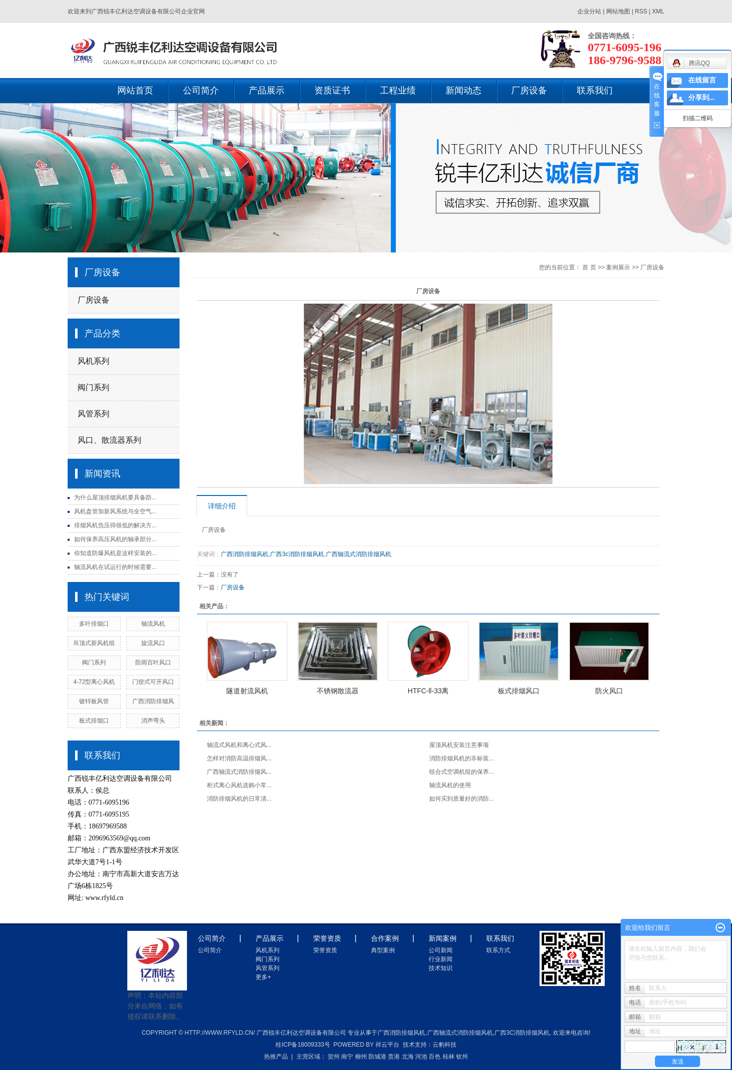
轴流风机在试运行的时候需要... (115, 567)
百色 (435, 1056)
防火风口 (609, 691)
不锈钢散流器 (338, 691)
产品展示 (266, 90)
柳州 (361, 1056)
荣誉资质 (325, 950)
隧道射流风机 (247, 691)
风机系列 (93, 361)
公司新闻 (441, 950)
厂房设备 (529, 90)
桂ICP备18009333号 (302, 1044)
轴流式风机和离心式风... (239, 744)
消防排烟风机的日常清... (239, 798)
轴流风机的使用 (450, 785)
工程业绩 (398, 90)
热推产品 (276, 1056)
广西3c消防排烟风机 (297, 554)
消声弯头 (153, 720)
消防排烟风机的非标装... (461, 758)
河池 (421, 1056)
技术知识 (441, 968)
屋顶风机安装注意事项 (459, 744)
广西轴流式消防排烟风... (239, 771)
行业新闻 (441, 959)
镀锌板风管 (94, 701)
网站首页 (135, 90)
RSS (641, 11)
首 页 (589, 267)
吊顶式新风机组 (94, 643)
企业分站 (589, 11)
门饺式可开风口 (153, 681)
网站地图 (619, 11)
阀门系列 (93, 387)
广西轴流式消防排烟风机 (358, 554)
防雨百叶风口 (153, 662)
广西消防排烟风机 (245, 554)
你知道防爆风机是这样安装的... (115, 553)
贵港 (394, 1056)
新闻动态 (463, 90)
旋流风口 (153, 643)
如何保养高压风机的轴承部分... (115, 539)
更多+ (263, 977)
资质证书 (332, 90)
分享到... (701, 97)
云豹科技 (445, 1044)
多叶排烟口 (94, 623)
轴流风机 (153, 623)
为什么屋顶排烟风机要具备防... (115, 497)
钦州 (462, 1056)
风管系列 (93, 414)
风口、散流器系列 (109, 440)
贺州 (334, 1056)
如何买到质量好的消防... (461, 798)
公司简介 (201, 90)
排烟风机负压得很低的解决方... (115, 525)
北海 (408, 1056)
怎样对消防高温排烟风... (239, 758)
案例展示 (618, 267)
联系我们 (595, 90)
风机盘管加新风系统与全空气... (115, 511)
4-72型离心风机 (94, 681)
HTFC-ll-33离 (428, 691)
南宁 (347, 1056)
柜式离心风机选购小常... (239, 785)
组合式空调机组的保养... (461, 771)
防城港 (377, 1056)
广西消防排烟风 (153, 701)
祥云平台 (387, 1044)
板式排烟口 (94, 720)
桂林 (449, 1056)
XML (658, 11)
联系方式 (498, 950)
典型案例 (383, 950)
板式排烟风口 (519, 691)
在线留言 (702, 80)
